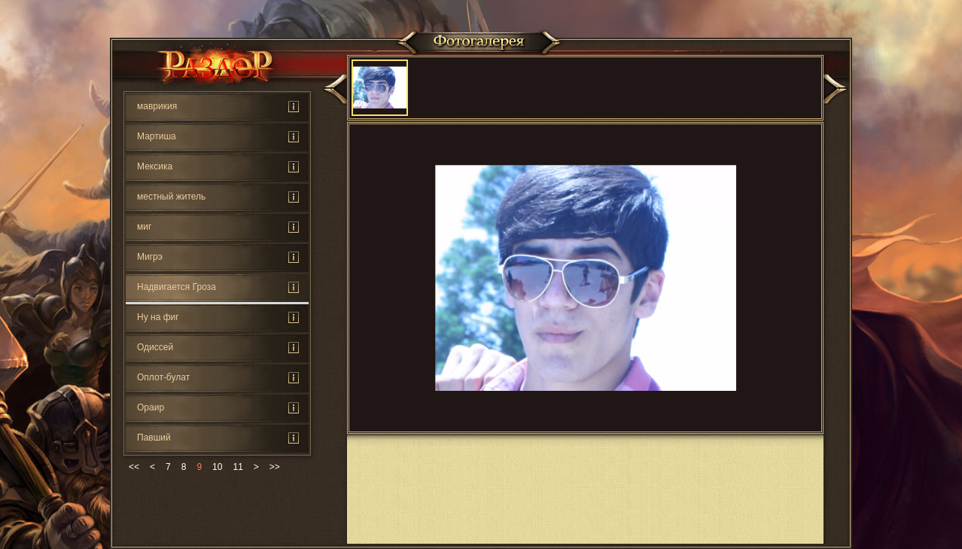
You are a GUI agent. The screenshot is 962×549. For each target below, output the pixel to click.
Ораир (150, 407)
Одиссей (155, 347)
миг (144, 226)
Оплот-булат (163, 377)
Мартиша (156, 136)
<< (134, 467)
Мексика (154, 166)
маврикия (157, 106)
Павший (154, 437)
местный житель (171, 196)
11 (237, 467)
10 (217, 467)
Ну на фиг (158, 317)
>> (274, 467)
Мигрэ (150, 257)
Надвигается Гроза (176, 287)
